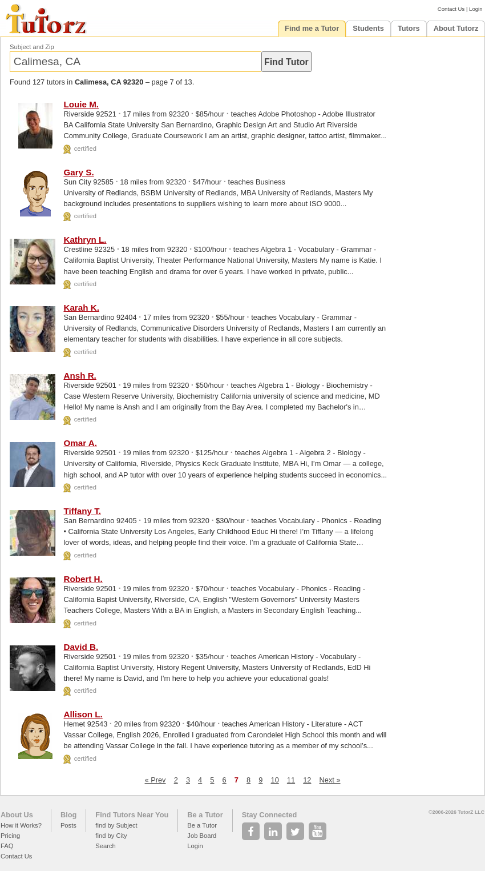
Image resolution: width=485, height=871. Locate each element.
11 (291, 780)
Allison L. (82, 714)
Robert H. (82, 579)
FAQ (7, 845)
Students (368, 28)
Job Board (201, 835)
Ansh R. (79, 375)
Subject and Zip (32, 46)
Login (475, 9)
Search (105, 845)
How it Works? (21, 825)
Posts (68, 825)
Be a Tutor (205, 814)
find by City (111, 835)
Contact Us (451, 9)
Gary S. (78, 172)
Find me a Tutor (312, 28)
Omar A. (80, 443)
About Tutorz (456, 28)
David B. (80, 647)
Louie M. (81, 104)
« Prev (155, 780)
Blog (68, 814)
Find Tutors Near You (131, 814)
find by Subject (116, 825)
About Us (17, 814)
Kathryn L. (84, 239)
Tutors (409, 28)
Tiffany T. (82, 511)
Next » (330, 780)
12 (307, 780)
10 (275, 780)
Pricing (10, 835)
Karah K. (81, 307)
